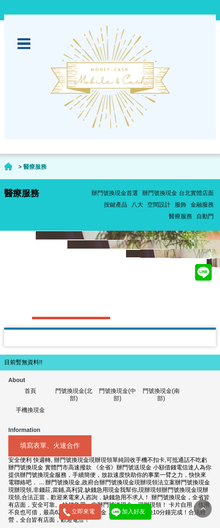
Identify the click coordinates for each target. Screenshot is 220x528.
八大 (137, 204)
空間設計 (159, 204)
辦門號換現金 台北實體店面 (178, 193)
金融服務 (202, 204)
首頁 (30, 390)
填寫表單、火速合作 (50, 445)
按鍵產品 (115, 204)
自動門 (205, 216)
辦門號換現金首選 (114, 193)
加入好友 (133, 511)
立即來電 (83, 511)
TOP (203, 509)
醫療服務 (180, 216)
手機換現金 (30, 410)
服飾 (180, 204)
